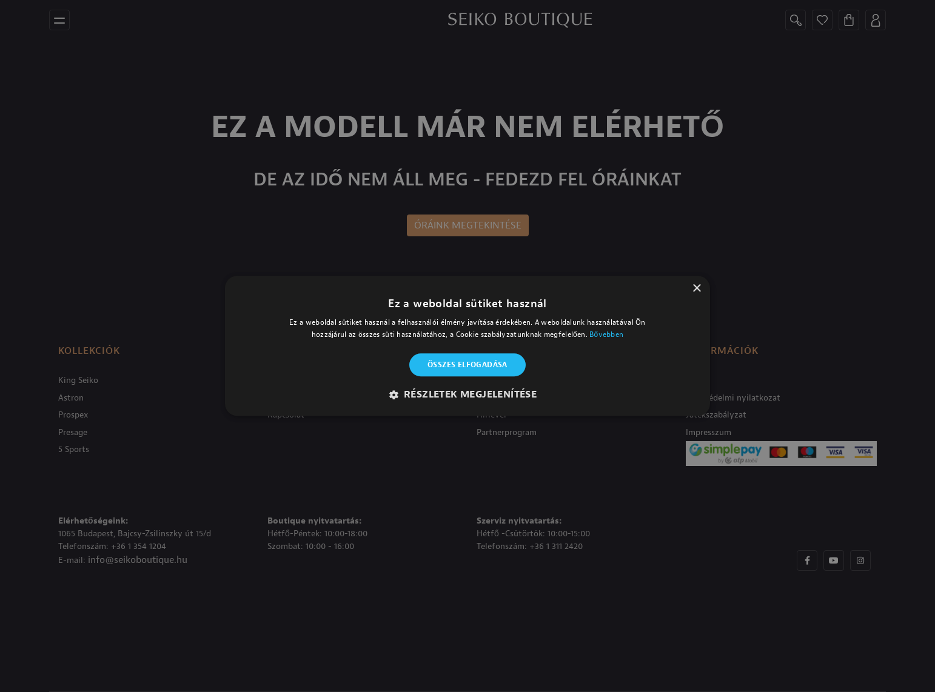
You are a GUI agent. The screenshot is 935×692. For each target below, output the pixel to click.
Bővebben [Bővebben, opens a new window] (606, 335)
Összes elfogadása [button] (467, 365)
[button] (467, 395)
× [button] (696, 288)
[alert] (467, 346)
